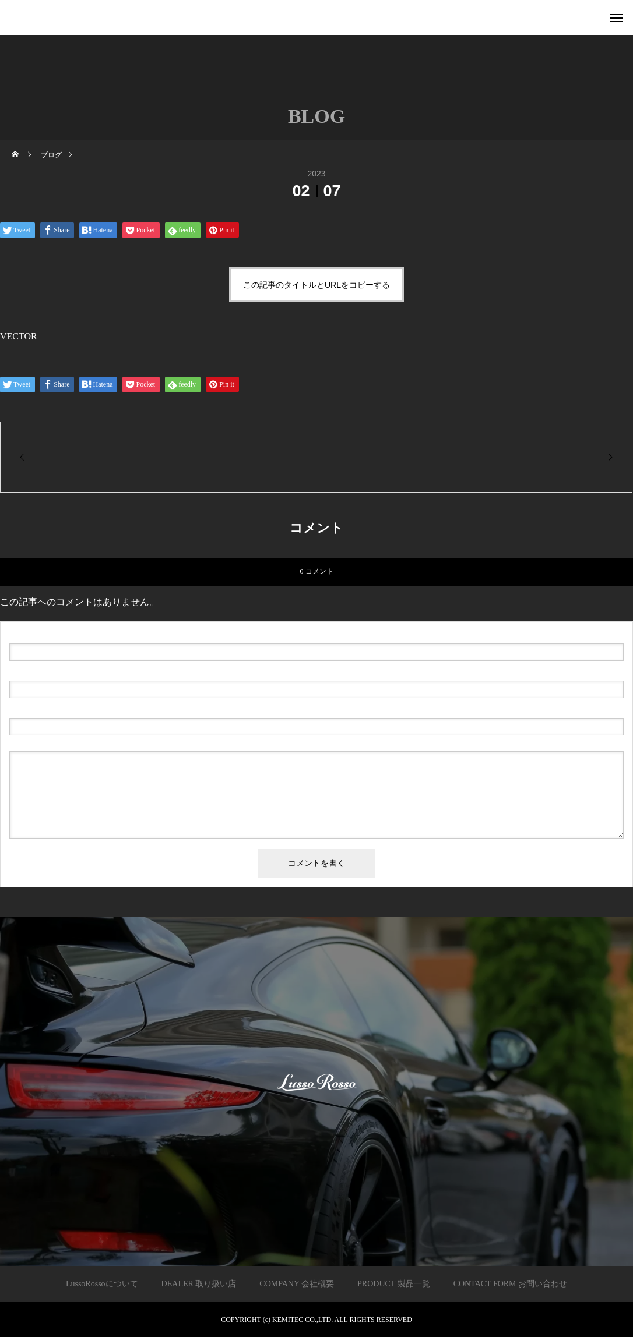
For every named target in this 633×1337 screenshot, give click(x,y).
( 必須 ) (59, 634)
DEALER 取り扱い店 (199, 1283)
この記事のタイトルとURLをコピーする (316, 284)
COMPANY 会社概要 (296, 1283)
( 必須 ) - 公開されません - (65, 671)
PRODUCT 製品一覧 (393, 1283)
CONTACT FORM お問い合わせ (510, 1283)
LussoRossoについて (102, 1283)
